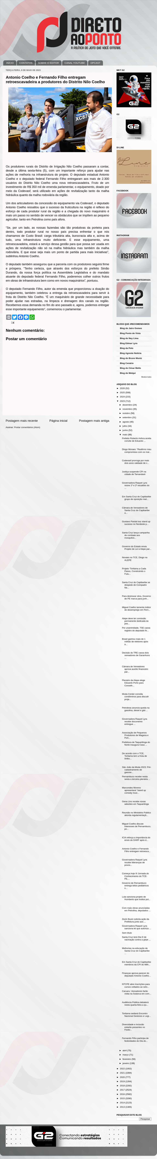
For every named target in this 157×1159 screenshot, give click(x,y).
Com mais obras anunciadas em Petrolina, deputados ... (136, 909)
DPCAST (95, 62)
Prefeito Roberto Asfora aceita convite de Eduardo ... (136, 439)
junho (126, 430)
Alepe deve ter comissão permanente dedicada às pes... (135, 621)
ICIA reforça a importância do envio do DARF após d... (136, 838)
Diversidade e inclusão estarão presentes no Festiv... (133, 1027)
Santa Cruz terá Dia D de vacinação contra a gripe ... (136, 938)
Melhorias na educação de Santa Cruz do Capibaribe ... (136, 951)
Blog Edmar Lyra (128, 343)
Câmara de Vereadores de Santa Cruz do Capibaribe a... (136, 510)
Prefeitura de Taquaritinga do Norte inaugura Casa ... (136, 743)
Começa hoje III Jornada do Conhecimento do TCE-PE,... (135, 876)
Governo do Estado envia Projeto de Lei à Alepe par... (136, 547)
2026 (122, 388)
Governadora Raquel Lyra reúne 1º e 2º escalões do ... (135, 485)
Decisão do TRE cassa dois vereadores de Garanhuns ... (136, 655)
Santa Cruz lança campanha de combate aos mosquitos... (136, 535)
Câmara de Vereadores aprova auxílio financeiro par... (135, 669)
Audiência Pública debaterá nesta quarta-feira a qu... (135, 1003)
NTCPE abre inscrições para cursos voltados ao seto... (136, 985)
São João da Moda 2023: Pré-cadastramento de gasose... (136, 770)
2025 (122, 392)
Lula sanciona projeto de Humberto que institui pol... (136, 898)
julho (125, 426)
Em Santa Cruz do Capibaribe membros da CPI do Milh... (136, 963)
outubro (127, 413)
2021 (122, 1073)
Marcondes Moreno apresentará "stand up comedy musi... (134, 790)
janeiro (126, 1063)
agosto (126, 422)
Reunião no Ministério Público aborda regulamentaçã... (136, 813)
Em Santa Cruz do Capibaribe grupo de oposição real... (136, 497)
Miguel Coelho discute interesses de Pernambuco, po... (136, 826)
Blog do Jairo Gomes (131, 328)
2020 (122, 1077)
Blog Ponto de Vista (130, 333)
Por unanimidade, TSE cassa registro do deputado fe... (136, 629)
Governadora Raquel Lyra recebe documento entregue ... (134, 721)
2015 (122, 1098)
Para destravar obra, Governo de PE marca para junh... (136, 597)
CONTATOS (25, 62)
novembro (128, 409)
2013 (122, 1107)
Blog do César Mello (130, 368)
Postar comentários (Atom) (27, 427)
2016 (122, 1094)
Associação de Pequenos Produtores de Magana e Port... (135, 735)
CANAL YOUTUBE (75, 62)
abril (125, 1050)
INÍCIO (10, 62)
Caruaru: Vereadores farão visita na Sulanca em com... (136, 992)
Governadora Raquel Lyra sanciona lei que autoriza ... (136, 927)
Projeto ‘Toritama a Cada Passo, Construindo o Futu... (134, 571)
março (126, 1054)
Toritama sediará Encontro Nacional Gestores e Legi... (136, 1014)
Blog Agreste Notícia (130, 353)
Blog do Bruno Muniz (131, 358)
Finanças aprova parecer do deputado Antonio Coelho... (136, 974)
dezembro (128, 405)
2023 (122, 401)
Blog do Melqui (128, 373)
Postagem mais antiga (94, 420)
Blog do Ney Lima (129, 338)
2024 (122, 397)
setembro (127, 417)
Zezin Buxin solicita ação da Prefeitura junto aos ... (135, 920)
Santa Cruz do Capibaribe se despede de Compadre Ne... (136, 585)
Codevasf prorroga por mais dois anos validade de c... (135, 461)
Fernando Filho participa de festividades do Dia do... (135, 1039)
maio (125, 434)
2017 (122, 1090)
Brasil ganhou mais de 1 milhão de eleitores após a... (135, 641)
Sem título (127, 933)
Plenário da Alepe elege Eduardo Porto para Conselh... (133, 683)
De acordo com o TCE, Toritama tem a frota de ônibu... (134, 756)
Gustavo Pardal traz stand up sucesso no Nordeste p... (136, 522)
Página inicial (58, 420)
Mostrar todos (146, 377)
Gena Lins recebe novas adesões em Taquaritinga (135, 802)
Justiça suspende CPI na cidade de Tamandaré (134, 472)
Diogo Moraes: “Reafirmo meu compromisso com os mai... (136, 450)
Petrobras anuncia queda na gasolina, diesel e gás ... (136, 709)
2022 (122, 1068)
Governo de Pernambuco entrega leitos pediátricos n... (135, 885)
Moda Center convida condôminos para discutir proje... (135, 696)
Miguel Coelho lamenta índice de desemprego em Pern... (136, 608)
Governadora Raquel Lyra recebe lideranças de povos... (134, 862)
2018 (122, 1085)
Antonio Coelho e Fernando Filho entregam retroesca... (136, 850)
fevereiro (127, 1059)
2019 (122, 1081)
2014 (122, 1102)
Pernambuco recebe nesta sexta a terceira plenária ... (136, 777)
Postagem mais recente (22, 420)
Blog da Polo (126, 348)
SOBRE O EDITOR (48, 62)
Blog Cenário (127, 363)
